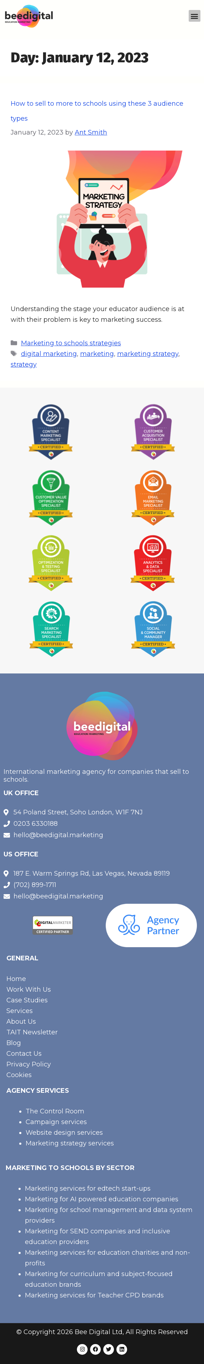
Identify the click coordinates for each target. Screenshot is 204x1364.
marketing (97, 354)
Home (16, 979)
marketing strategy (147, 354)
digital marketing (49, 354)
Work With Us (28, 989)
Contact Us (24, 1054)
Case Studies (27, 1000)
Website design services (64, 1133)
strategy (24, 364)
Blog (13, 1043)
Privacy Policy (28, 1064)
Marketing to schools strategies (71, 343)
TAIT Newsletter (32, 1032)
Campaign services (56, 1122)
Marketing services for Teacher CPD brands (94, 1295)
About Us (21, 1021)
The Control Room (55, 1111)
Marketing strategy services (70, 1143)
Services (19, 1011)
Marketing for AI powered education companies (101, 1199)
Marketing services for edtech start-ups (88, 1188)
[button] (194, 16)
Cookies (19, 1075)
